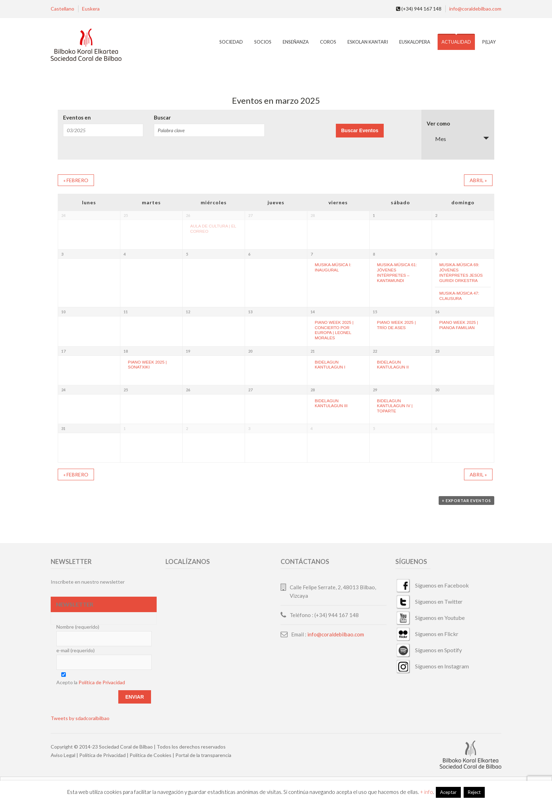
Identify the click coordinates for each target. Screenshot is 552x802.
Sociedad (231, 42)
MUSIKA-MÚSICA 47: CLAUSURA (459, 296)
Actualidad (456, 42)
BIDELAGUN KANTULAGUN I (330, 365)
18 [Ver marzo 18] (126, 351)
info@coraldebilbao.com (475, 9)
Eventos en (77, 117)
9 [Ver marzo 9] (436, 254)
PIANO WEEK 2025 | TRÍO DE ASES (396, 325)
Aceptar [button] (448, 792)
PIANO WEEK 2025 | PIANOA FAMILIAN (458, 325)
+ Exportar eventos (466, 500)
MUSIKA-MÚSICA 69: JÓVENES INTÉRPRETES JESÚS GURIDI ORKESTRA (461, 272)
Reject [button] (474, 792)
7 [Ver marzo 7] (311, 254)
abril (478, 180)
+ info (426, 792)
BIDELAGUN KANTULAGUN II (393, 365)
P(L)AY (489, 42)
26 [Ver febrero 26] (188, 215)
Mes (436, 138)
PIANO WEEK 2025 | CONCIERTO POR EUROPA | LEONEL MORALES (334, 330)
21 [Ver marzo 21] (312, 351)
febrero (75, 180)
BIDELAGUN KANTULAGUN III (331, 403)
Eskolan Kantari (367, 42)
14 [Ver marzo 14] (312, 311)
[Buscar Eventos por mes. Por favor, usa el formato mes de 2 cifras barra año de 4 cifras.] (103, 130)
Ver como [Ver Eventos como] (438, 123)
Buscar (162, 117)
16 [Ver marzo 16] (437, 311)
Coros (328, 42)
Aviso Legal (63, 755)
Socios (262, 42)
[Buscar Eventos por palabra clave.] (209, 130)
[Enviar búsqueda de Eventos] (360, 130)
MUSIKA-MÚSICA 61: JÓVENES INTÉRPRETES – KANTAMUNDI (397, 272)
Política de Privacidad (102, 682)
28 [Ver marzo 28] (312, 389)
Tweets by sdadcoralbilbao (80, 718)
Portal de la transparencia (203, 755)
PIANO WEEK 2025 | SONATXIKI (147, 365)
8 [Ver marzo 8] (374, 254)
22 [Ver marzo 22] (375, 351)
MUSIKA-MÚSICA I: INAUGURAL (333, 267)
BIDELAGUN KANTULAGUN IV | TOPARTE (395, 405)
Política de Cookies (150, 755)
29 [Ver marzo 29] (375, 389)
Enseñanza (296, 42)
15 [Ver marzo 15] (375, 311)
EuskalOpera (414, 42)
